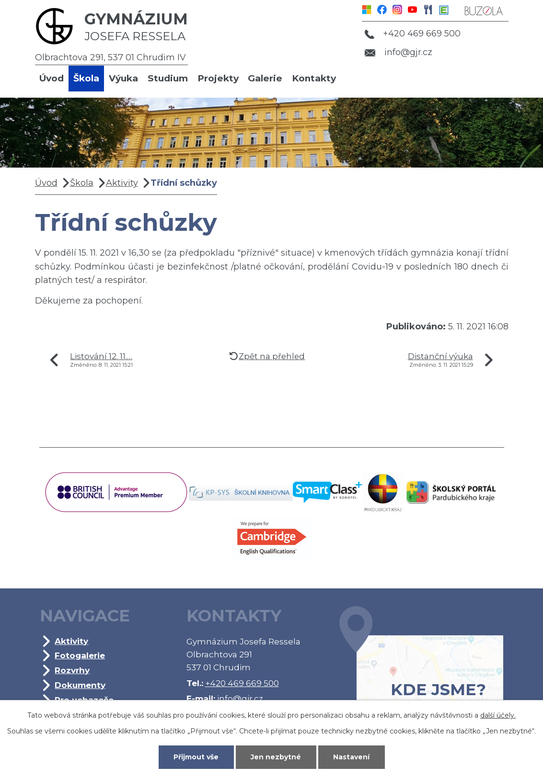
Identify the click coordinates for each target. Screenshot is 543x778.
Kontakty (314, 78)
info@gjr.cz (398, 52)
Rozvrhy (72, 670)
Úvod (51, 78)
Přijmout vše (196, 757)
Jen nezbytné (276, 757)
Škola (86, 78)
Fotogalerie (80, 655)
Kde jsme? (421, 667)
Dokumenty (80, 685)
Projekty (218, 78)
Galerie (265, 78)
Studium (168, 78)
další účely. (498, 715)
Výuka (123, 78)
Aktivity (122, 183)
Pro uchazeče (84, 700)
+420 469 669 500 (413, 33)
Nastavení (351, 757)
